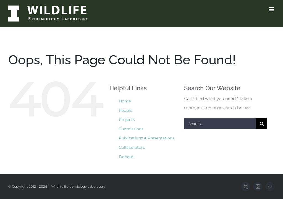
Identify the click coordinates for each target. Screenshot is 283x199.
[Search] (261, 123)
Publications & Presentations (146, 138)
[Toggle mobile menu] (272, 9)
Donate (126, 156)
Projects (127, 119)
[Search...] (220, 123)
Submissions (131, 128)
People (125, 110)
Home (125, 101)
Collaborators (132, 147)
